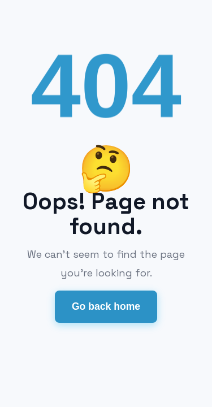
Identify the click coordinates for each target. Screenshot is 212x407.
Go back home (106, 306)
